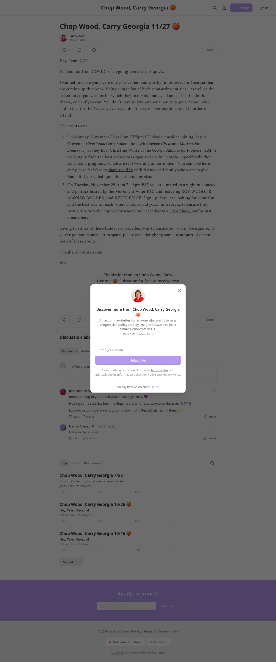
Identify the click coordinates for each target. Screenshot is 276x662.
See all (71, 562)
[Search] (214, 7)
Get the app (159, 642)
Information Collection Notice (136, 374)
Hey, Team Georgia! (74, 510)
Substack (117, 653)
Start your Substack (124, 642)
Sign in (263, 8)
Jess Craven (77, 35)
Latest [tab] (75, 463)
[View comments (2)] (81, 50)
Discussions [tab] (92, 463)
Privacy (136, 631)
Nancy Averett (80, 426)
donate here (78, 217)
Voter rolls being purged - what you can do (92, 481)
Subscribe (241, 8)
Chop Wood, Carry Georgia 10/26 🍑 (95, 504)
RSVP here (180, 211)
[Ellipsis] (214, 390)
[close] (179, 290)
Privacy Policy (171, 374)
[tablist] (78, 351)
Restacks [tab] (87, 351)
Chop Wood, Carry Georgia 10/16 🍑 (95, 533)
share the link (120, 170)
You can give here (194, 163)
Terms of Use (159, 370)
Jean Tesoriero (80, 390)
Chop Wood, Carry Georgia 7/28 (91, 475)
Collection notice (166, 631)
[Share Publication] (224, 7)
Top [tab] (64, 463)
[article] (138, 483)
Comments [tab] (69, 351)
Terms (148, 631)
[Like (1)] (66, 50)
